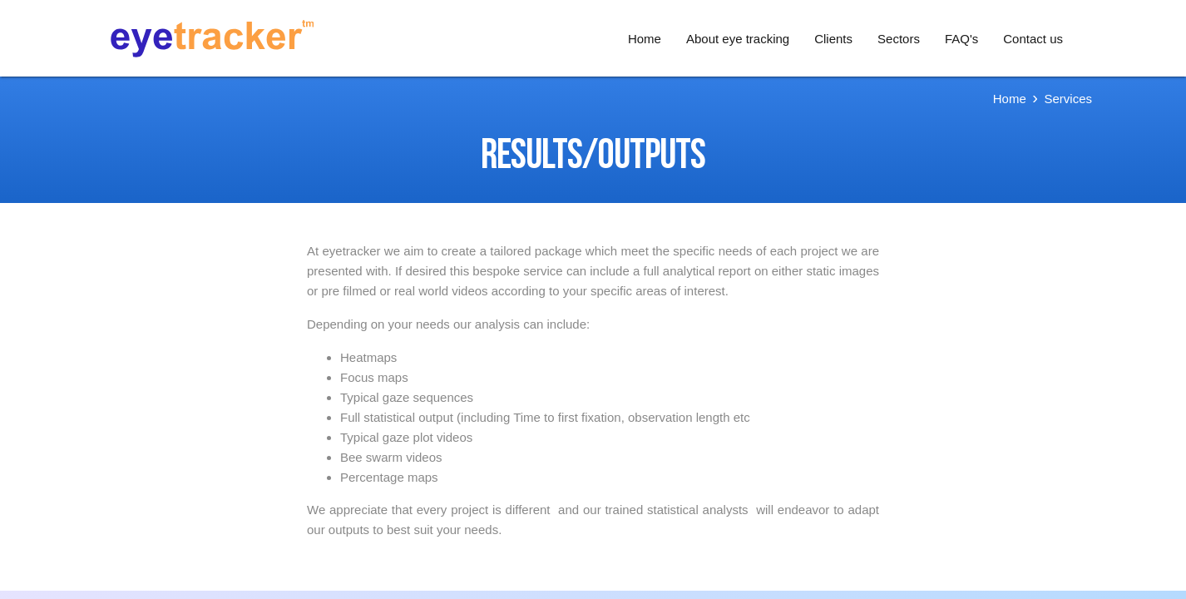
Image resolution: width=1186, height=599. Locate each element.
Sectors (898, 39)
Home (644, 39)
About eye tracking (737, 39)
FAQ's (961, 39)
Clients (833, 39)
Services (1068, 99)
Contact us (1033, 39)
